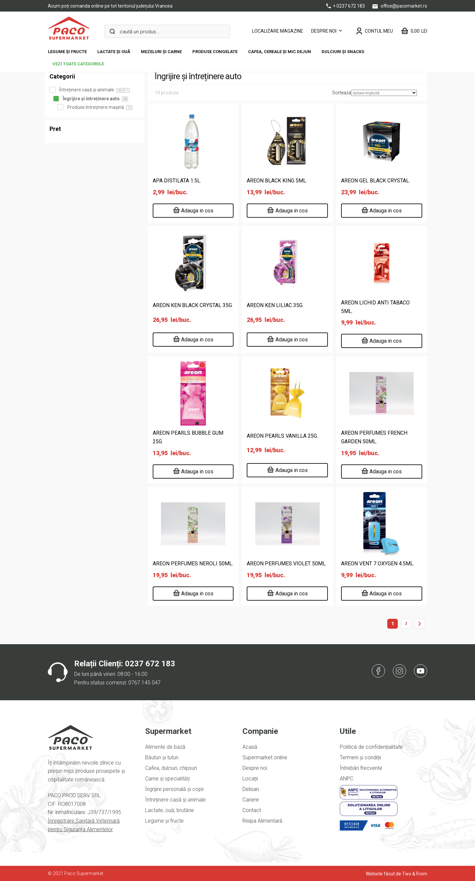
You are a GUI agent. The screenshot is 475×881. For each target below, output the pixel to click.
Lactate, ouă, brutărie (169, 810)
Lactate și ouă (113, 51)
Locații (250, 778)
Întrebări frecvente (361, 768)
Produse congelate (215, 51)
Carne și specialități (167, 778)
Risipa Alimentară (262, 821)
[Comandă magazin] (384, 93)
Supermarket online (264, 757)
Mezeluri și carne (161, 51)
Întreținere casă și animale (175, 800)
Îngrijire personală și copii (174, 789)
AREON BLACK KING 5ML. (277, 180)
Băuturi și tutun (161, 757)
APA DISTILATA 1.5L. (177, 180)
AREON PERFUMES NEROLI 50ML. (193, 563)
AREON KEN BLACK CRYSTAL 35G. (193, 305)
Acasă (249, 747)
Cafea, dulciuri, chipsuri (171, 768)
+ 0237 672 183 (346, 6)
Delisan (250, 789)
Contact (251, 810)
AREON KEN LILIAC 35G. (275, 305)
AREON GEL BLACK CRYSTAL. (375, 180)
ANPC (346, 778)
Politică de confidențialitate (371, 747)
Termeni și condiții (360, 757)
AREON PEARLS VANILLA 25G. (282, 436)
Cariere (250, 800)
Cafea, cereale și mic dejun (279, 51)
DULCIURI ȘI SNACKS (343, 51)
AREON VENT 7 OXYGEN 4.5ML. (377, 563)
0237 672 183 (150, 663)
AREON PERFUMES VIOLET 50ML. (287, 563)
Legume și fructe (67, 51)
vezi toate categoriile (78, 63)
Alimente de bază (165, 747)
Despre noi (323, 31)
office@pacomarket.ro (399, 6)
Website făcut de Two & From (396, 873)
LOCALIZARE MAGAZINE (277, 31)
